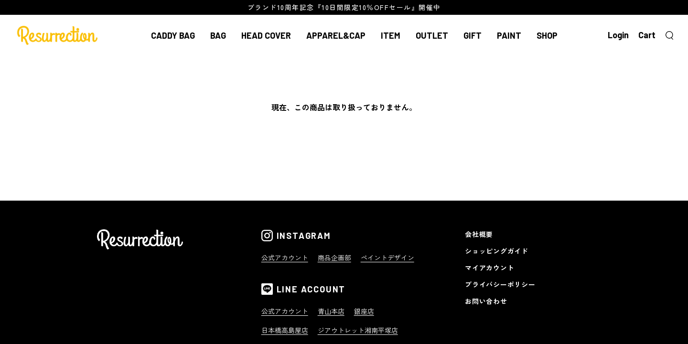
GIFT (472, 35)
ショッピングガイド (496, 251)
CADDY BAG (173, 35)
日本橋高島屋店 (284, 330)
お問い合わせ (486, 301)
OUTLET (432, 35)
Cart (647, 35)
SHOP (547, 35)
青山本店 (331, 311)
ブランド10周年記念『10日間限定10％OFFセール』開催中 (344, 7)
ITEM (390, 35)
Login (618, 35)
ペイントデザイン (387, 257)
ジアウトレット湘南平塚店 (358, 330)
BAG (218, 35)
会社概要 (479, 234)
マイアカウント (489, 267)
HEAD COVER (266, 35)
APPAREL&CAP (336, 35)
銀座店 (364, 311)
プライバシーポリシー (500, 284)
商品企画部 (334, 257)
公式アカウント (284, 257)
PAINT (509, 35)
